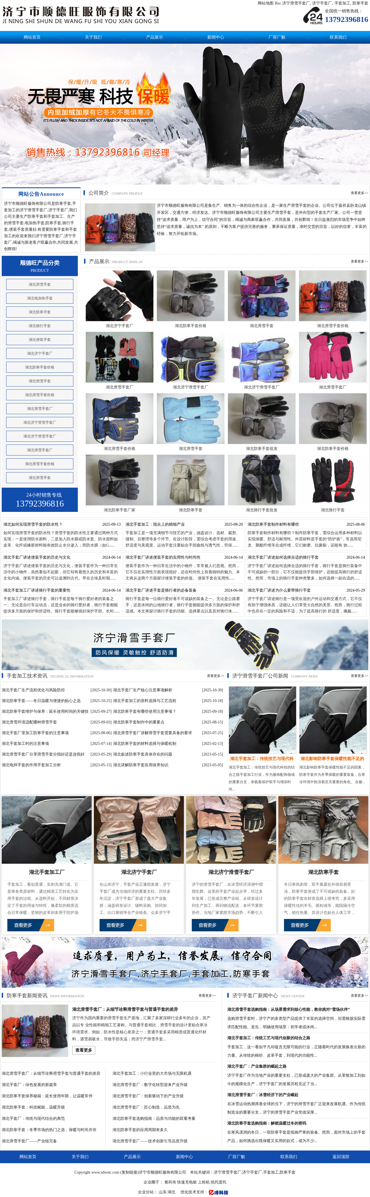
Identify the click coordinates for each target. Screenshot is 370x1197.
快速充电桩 (187, 1182)
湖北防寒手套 (40, 312)
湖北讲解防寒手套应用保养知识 (140, 765)
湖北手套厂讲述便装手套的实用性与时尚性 (163, 557)
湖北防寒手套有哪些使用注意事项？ (144, 711)
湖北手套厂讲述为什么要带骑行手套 (279, 590)
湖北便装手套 (40, 339)
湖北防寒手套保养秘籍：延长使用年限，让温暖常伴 (47, 1096)
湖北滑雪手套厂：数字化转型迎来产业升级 (150, 1085)
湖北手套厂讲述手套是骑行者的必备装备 (161, 590)
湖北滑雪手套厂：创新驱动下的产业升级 (148, 1096)
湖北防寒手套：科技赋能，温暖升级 (33, 1107)
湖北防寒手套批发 (262, 449)
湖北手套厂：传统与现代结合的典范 (33, 1118)
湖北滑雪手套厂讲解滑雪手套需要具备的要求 (152, 733)
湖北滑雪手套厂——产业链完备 (29, 1141)
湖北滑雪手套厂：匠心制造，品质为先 (146, 1107)
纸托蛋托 (218, 1182)
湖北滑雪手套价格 (39, 395)
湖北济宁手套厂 (40, 353)
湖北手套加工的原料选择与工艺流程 (144, 701)
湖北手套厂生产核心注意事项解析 (142, 690)
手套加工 (342, 3)
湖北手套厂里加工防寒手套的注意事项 (35, 733)
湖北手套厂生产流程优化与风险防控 (33, 690)
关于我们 (93, 37)
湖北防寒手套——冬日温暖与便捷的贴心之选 (41, 701)
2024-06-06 (233, 590)
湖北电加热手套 (40, 298)
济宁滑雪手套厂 (296, 3)
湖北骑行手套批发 (262, 510)
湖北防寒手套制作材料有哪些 (273, 524)
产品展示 (154, 37)
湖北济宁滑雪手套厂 (39, 422)
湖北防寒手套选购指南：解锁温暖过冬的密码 (266, 1123)
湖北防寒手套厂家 (119, 510)
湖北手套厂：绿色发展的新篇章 (29, 1085)
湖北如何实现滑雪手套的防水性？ (33, 524)
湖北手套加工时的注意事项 (25, 743)
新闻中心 (215, 37)
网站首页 (32, 37)
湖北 (172, 1192)
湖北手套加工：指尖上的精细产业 (155, 524)
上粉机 (204, 1182)
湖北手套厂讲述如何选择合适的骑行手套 (283, 557)
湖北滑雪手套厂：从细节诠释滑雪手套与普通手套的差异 (125, 1009)
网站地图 (266, 3)
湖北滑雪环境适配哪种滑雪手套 (29, 722)
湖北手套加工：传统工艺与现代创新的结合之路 (268, 1038)
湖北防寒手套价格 (39, 367)
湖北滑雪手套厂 (40, 409)
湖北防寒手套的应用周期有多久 (140, 1130)
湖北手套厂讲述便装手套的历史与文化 (37, 557)
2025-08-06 (356, 524)
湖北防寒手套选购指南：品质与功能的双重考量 (154, 1118)
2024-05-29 (356, 590)
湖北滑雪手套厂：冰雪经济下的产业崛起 (262, 1095)
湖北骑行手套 (40, 326)
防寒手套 (360, 3)
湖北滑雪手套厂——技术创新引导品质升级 (150, 1141)
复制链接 (129, 1172)
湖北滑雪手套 (40, 284)
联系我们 (338, 37)
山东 (163, 1192)
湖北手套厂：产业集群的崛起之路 (257, 1066)
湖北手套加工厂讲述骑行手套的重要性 (37, 590)
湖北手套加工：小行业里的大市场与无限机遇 (152, 1073)
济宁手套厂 (322, 3)
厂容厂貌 (276, 37)
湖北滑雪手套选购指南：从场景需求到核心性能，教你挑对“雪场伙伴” (288, 1009)
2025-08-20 (233, 524)
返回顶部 (340, 1156)
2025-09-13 (111, 524)
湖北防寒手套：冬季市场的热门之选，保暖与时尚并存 (49, 1130)
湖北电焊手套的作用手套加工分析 (31, 765)
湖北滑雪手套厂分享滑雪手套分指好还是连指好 (43, 754)
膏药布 (170, 1182)
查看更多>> (359, 193)
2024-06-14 (111, 557)
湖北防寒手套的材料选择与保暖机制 (144, 743)
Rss (278, 3)
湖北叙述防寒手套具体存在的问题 (142, 754)
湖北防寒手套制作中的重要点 (138, 722)
